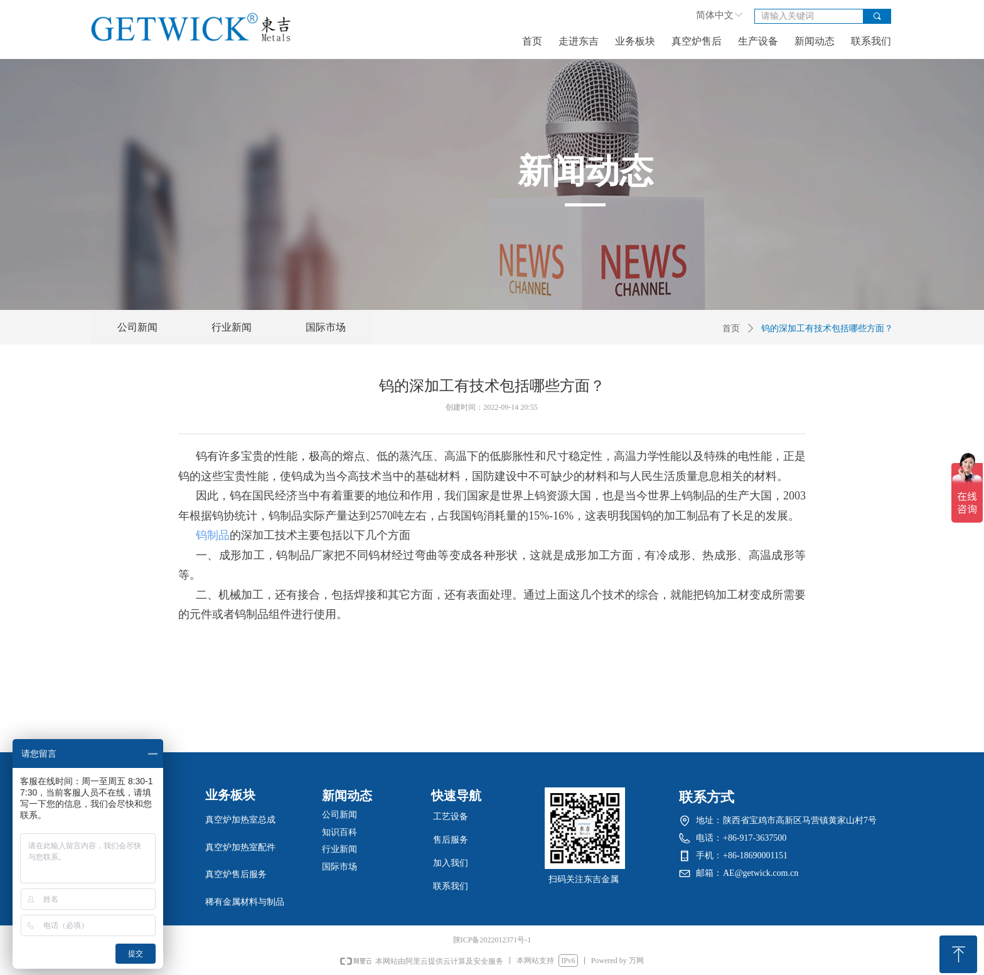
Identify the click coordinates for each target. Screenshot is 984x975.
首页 (731, 328)
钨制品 (213, 535)
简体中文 (715, 15)
